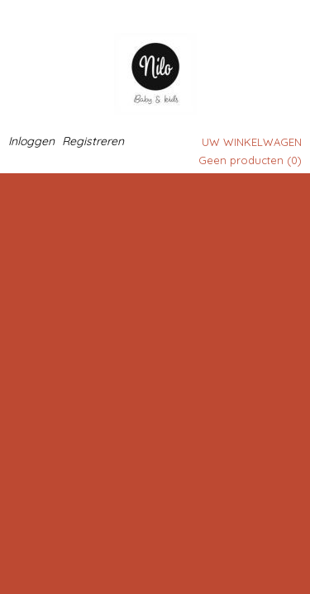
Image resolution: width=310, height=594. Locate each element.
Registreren (93, 141)
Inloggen (31, 141)
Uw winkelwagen (252, 141)
